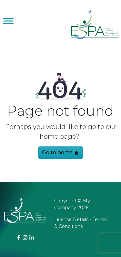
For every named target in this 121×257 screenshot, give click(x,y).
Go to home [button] (60, 152)
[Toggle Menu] (8, 21)
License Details (71, 219)
